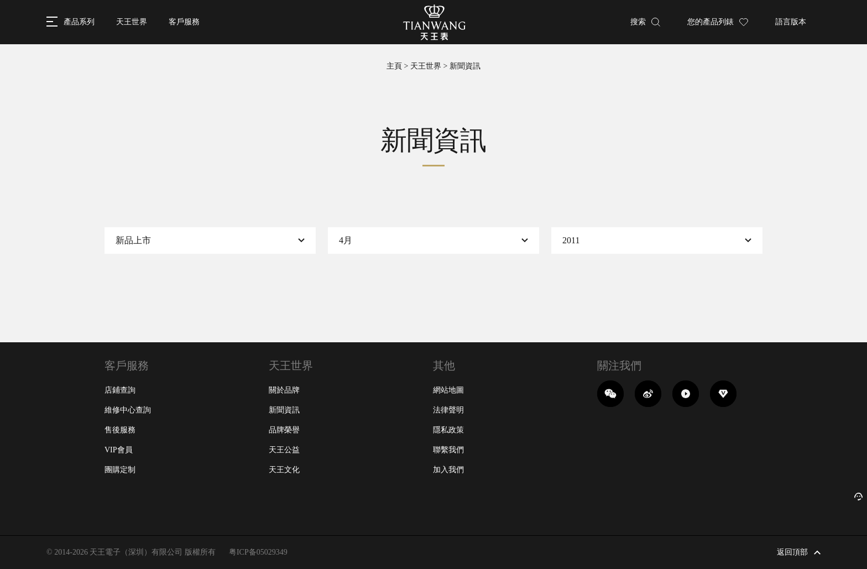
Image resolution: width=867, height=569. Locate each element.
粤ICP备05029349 (258, 552)
